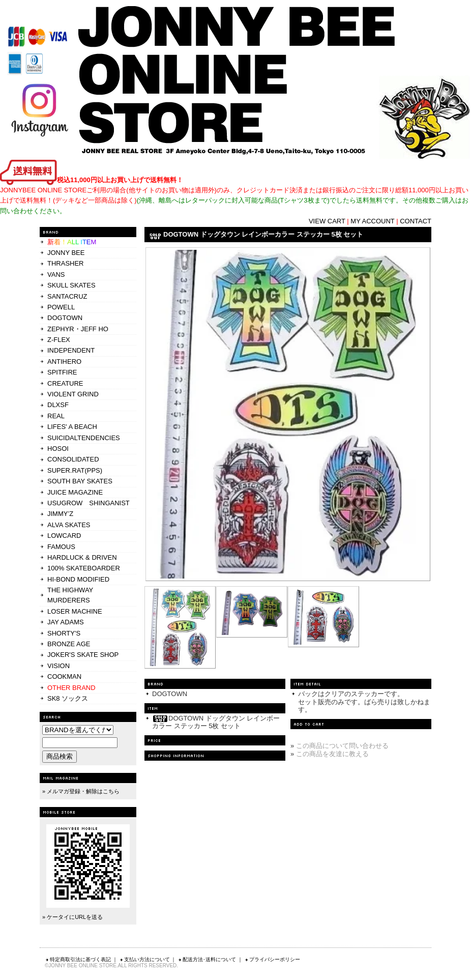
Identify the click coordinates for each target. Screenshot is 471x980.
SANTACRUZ (67, 296)
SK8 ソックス (67, 698)
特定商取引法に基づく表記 (78, 959)
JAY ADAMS (65, 622)
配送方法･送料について (207, 959)
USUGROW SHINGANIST (88, 503)
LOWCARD (64, 535)
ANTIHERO (64, 361)
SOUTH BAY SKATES (79, 481)
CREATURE (65, 383)
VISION (58, 666)
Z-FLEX (58, 339)
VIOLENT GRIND (73, 394)
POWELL (61, 307)
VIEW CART (327, 221)
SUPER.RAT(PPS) (74, 470)
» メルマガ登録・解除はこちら (81, 791)
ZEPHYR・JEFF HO (77, 329)
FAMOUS (61, 547)
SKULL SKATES (71, 285)
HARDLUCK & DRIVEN (82, 557)
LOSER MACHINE (74, 611)
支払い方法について (144, 959)
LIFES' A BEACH (72, 426)
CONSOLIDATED (73, 459)
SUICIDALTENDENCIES (83, 438)
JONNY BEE (65, 252)
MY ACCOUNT (372, 221)
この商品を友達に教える (332, 754)
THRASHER (65, 263)
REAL (56, 416)
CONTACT (415, 221)
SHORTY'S (63, 633)
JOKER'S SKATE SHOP (83, 654)
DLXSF (58, 405)
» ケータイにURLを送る (72, 917)
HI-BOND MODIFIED (78, 579)
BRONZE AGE (69, 644)
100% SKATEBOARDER (83, 568)
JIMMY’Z (60, 513)
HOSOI (58, 448)
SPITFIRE (62, 372)
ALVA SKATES (69, 525)
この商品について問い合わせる (342, 746)
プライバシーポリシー (272, 959)
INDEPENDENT (71, 350)
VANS (56, 274)
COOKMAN (64, 676)
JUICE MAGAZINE (75, 492)
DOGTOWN (64, 318)
